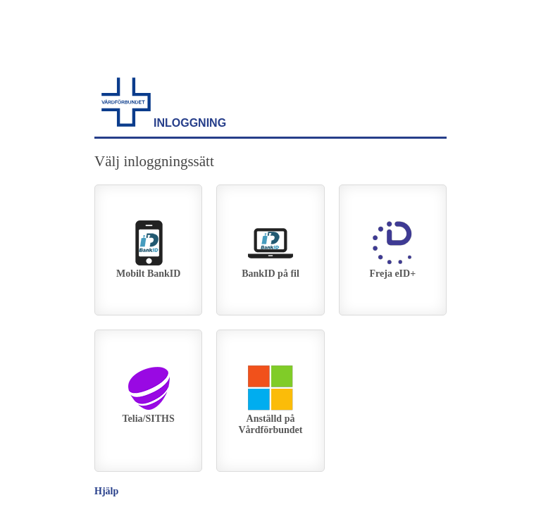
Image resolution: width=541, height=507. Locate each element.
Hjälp (106, 491)
